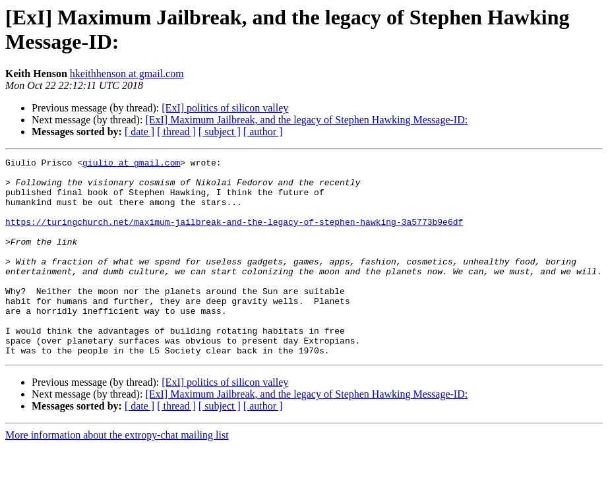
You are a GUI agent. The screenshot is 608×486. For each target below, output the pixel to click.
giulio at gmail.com (131, 164)
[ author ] (263, 131)
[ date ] (139, 131)
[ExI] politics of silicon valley (225, 107)
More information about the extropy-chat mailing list (117, 474)
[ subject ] (219, 131)
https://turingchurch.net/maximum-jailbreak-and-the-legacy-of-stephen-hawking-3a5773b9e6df (234, 235)
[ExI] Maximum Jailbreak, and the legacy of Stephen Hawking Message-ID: (306, 119)
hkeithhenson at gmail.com (127, 73)
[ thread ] (176, 131)
